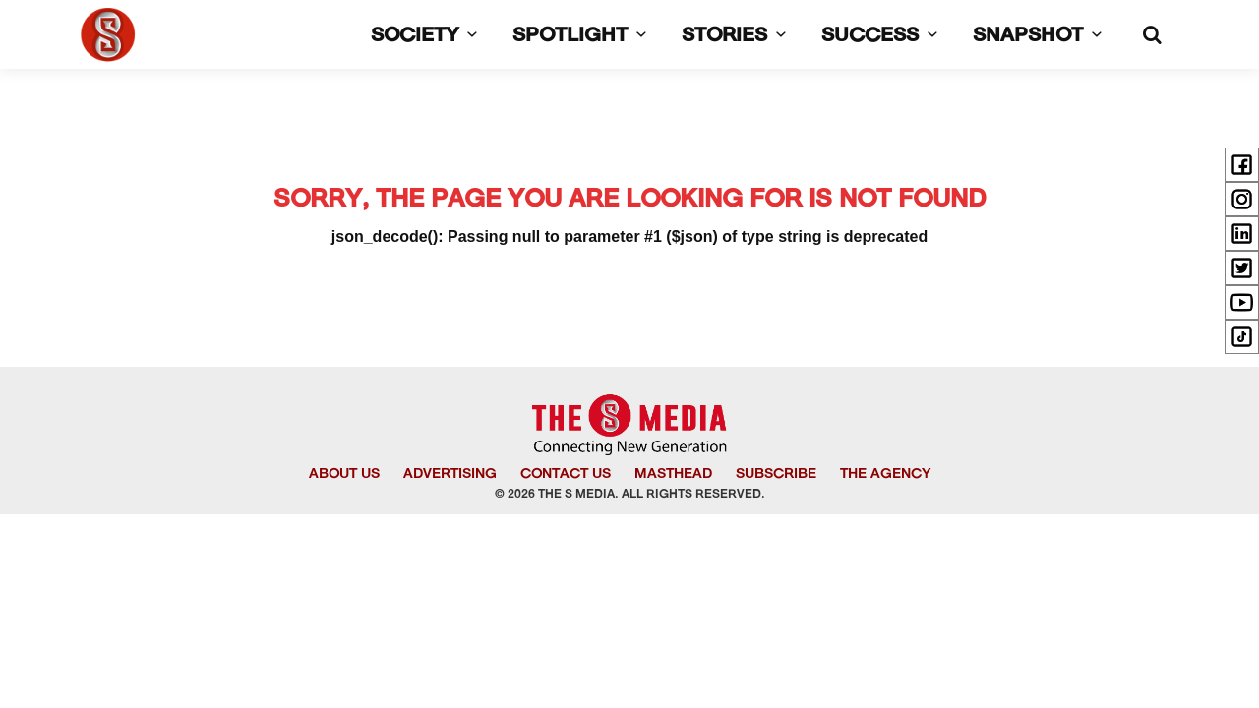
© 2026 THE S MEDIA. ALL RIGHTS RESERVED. (630, 495)
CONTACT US (565, 474)
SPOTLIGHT (583, 36)
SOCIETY (428, 36)
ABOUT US (344, 474)
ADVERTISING (450, 474)
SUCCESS (883, 36)
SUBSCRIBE (776, 474)
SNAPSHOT (1041, 36)
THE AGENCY (885, 474)
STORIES (738, 36)
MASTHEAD (673, 474)
